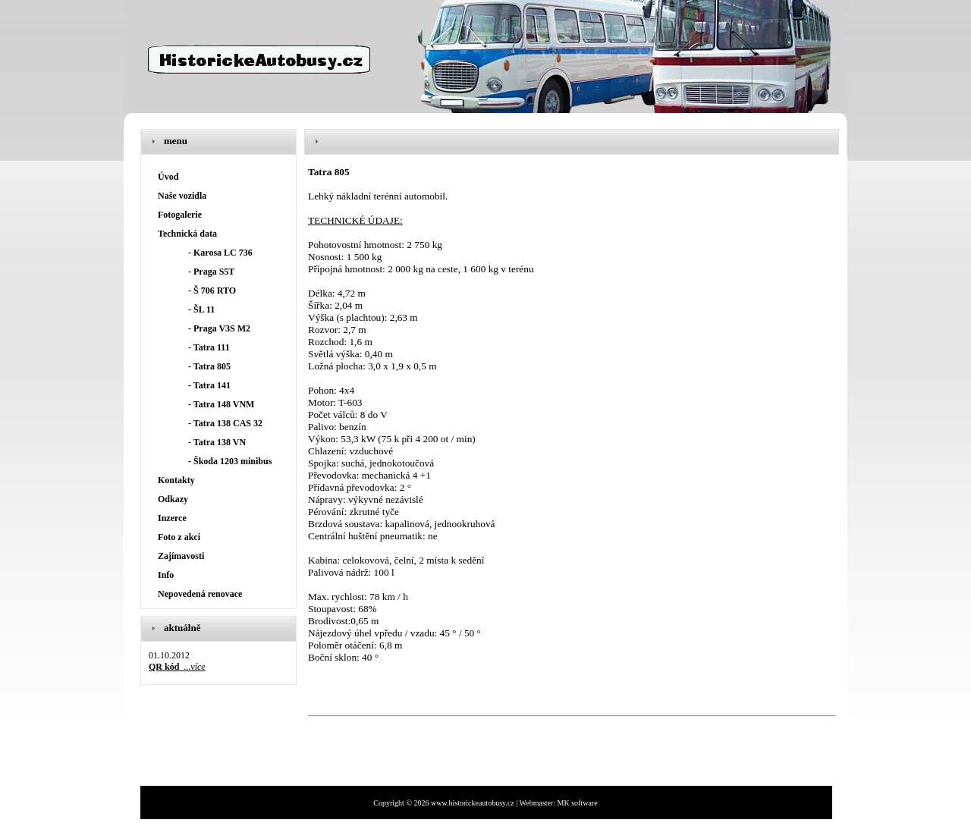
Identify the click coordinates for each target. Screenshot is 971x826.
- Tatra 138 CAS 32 (225, 423)
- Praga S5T (211, 271)
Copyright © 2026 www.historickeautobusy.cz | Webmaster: (465, 803)
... (177, 666)
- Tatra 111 (209, 347)
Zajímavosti (181, 556)
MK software (578, 803)
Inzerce (172, 518)
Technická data (187, 233)
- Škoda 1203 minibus (230, 461)
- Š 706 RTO (212, 290)
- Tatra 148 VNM (221, 404)
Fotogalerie (180, 214)
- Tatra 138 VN (217, 442)
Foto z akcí (179, 537)
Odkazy (173, 499)
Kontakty (176, 480)
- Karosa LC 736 (220, 252)
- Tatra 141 (209, 385)
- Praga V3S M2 (219, 328)
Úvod (168, 176)
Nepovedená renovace (200, 594)
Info (166, 575)
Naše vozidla (182, 195)
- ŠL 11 (201, 309)
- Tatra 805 (209, 366)
